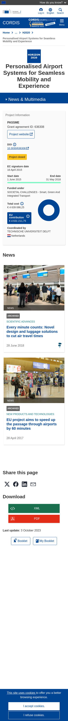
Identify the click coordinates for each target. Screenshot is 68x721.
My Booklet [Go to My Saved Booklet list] (45, 541)
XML (37, 508)
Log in (41, 11)
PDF (37, 518)
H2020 (26, 32)
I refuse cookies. (34, 715)
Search (60, 11)
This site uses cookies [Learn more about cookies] (21, 692)
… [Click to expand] (16, 32)
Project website (22, 134)
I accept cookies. (34, 706)
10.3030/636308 (16, 148)
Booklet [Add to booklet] (20, 540)
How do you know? (53, 2)
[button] (50, 11)
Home (6, 32)
